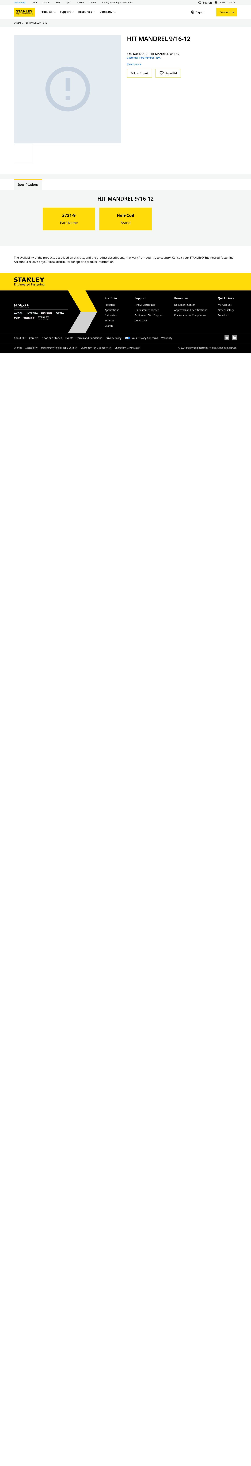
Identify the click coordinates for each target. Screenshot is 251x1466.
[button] (34, 2)
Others (17, 22)
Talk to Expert (139, 73)
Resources (86, 12)
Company (108, 12)
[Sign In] (198, 12)
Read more (134, 64)
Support (67, 12)
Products (48, 12)
